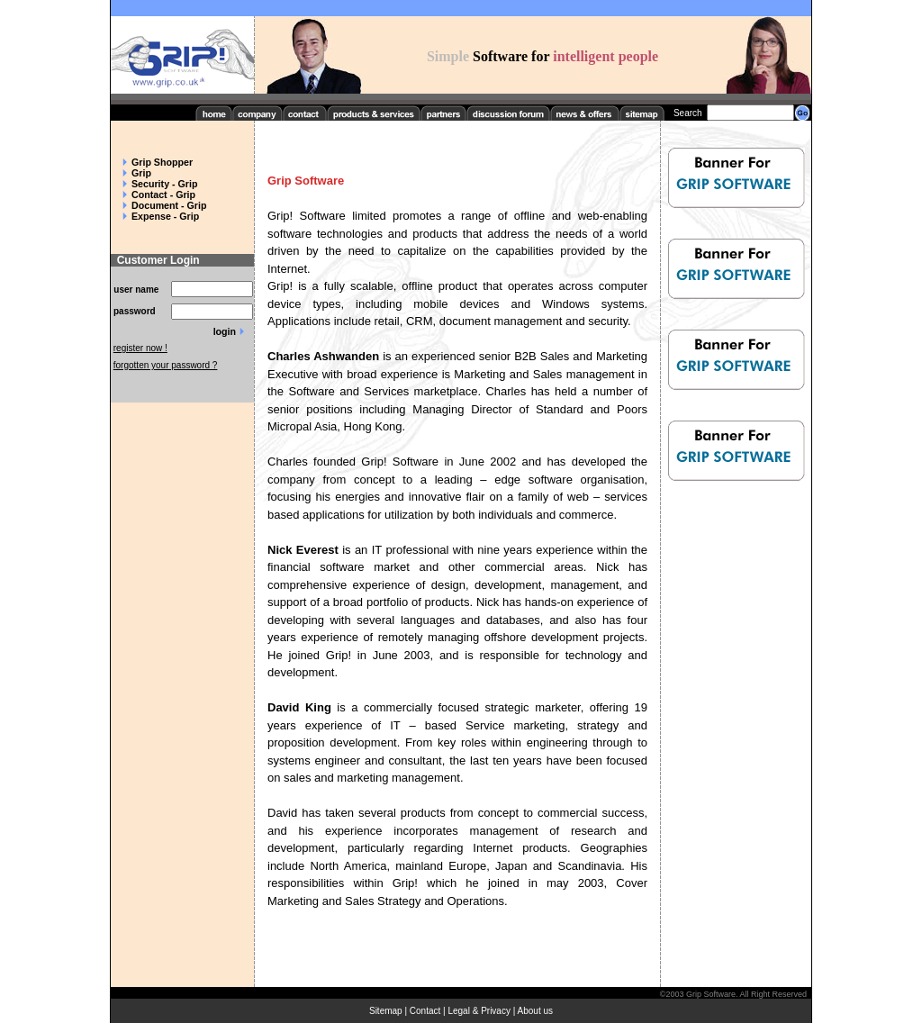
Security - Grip (164, 183)
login (224, 331)
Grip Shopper (162, 162)
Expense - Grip (165, 216)
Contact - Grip (163, 194)
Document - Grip (168, 205)
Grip (141, 172)
